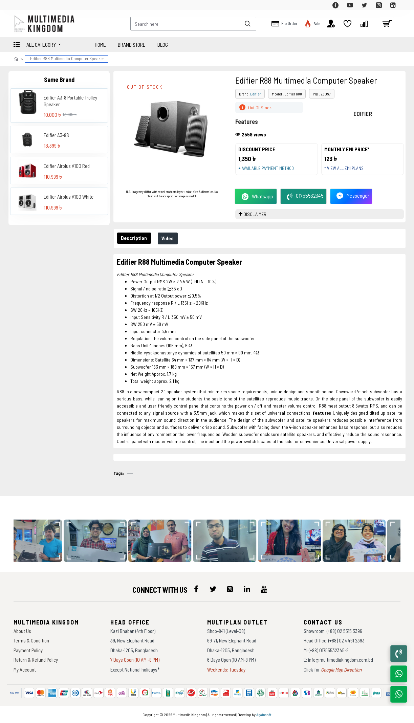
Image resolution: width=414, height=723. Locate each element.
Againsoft (263, 714)
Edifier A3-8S (56, 135)
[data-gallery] (40, 541)
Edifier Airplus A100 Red (67, 166)
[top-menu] (19, 5)
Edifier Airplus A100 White (68, 197)
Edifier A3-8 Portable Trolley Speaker (70, 100)
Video (170, 243)
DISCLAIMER (254, 219)
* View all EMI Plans (346, 170)
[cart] (387, 23)
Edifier (255, 93)
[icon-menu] (196, 589)
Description (135, 243)
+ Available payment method (268, 170)
